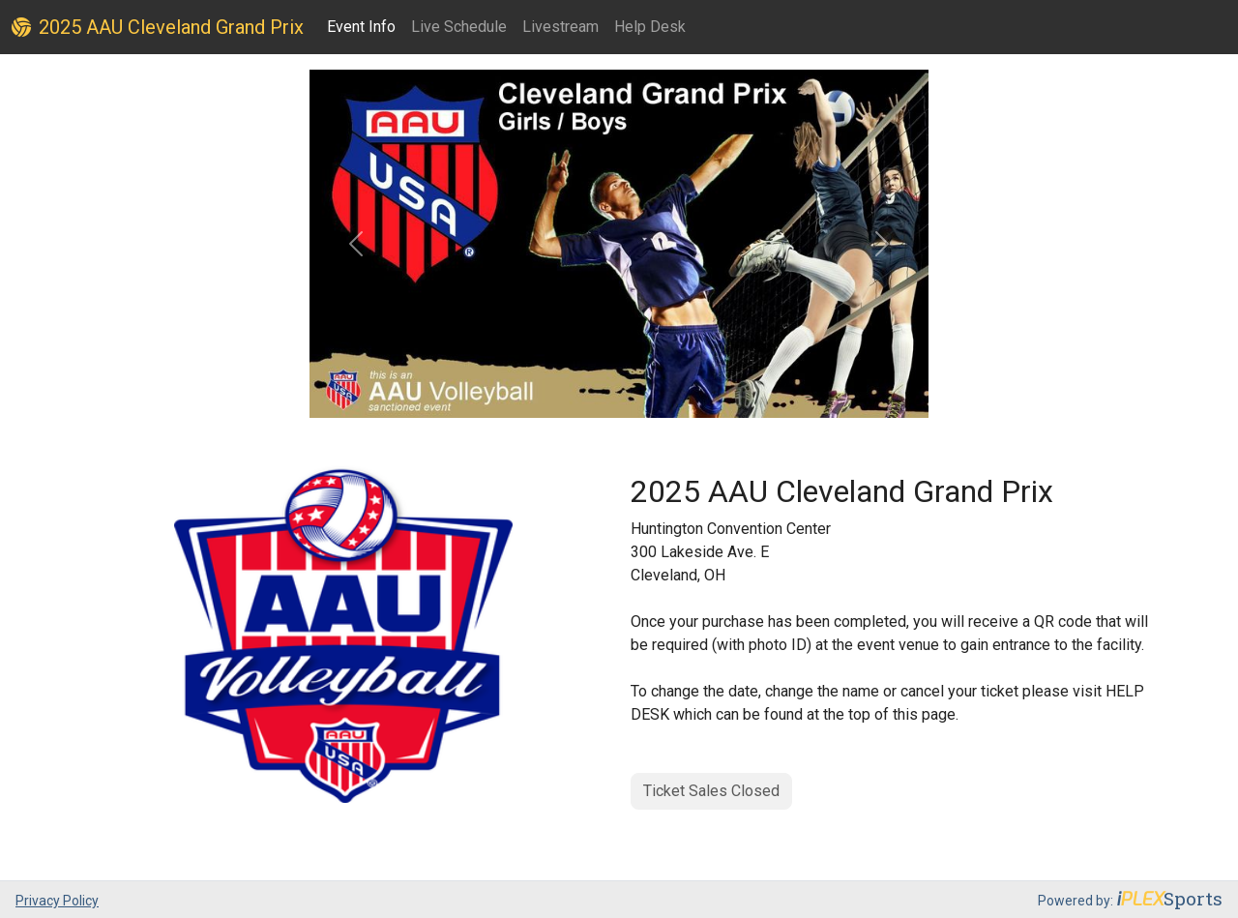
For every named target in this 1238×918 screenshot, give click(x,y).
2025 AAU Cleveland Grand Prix (158, 27)
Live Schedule (459, 26)
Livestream (560, 26)
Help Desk (650, 26)
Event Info (361, 26)
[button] (356, 244)
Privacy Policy (57, 900)
